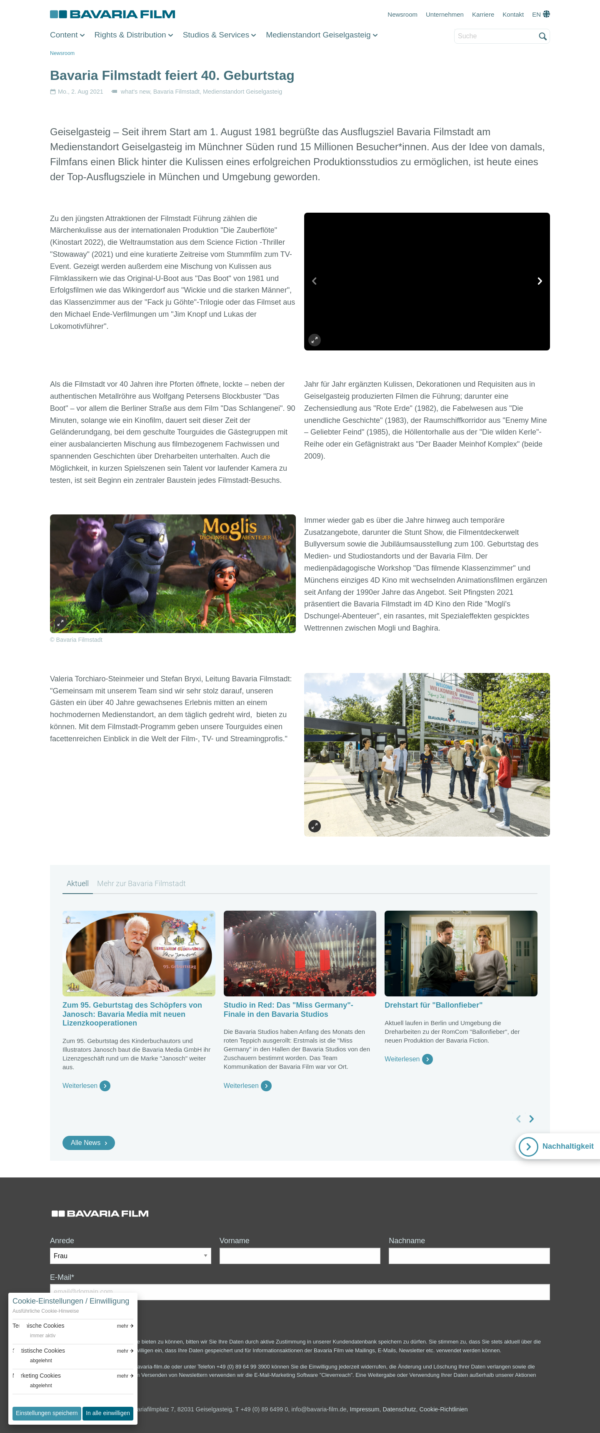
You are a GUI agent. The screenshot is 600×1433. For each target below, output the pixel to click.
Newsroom (403, 14)
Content (64, 34)
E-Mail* (62, 1277)
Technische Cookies (38, 1326)
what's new (135, 91)
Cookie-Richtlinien (444, 1409)
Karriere (483, 14)
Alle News (85, 1142)
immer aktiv (42, 1336)
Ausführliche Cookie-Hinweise (45, 1311)
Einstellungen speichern (47, 1413)
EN (536, 14)
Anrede (62, 1241)
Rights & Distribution (130, 34)
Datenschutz (399, 1409)
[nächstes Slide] (539, 281)
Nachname (407, 1241)
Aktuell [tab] (78, 883)
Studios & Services (216, 34)
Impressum (364, 1409)
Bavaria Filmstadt (176, 91)
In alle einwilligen (108, 1413)
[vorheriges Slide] (314, 281)
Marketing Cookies (36, 1375)
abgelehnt (41, 1360)
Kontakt (513, 14)
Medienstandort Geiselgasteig (318, 34)
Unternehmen (445, 14)
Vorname (235, 1241)
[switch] (33, 1336)
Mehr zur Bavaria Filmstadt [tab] (141, 883)
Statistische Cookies (38, 1351)
